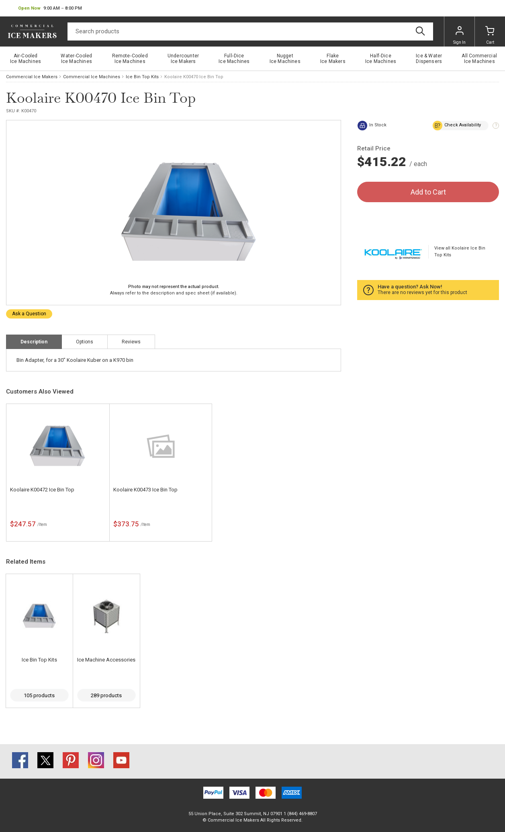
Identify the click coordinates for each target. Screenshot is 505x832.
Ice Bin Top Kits (142, 76)
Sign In (459, 35)
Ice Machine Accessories (106, 660)
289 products (106, 695)
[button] (50, 8)
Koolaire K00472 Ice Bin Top (42, 490)
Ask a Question (29, 314)
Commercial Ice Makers (31, 76)
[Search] (250, 31)
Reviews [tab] (131, 342)
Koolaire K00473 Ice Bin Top (145, 490)
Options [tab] (84, 342)
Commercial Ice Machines (91, 76)
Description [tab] (33, 342)
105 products (39, 695)
